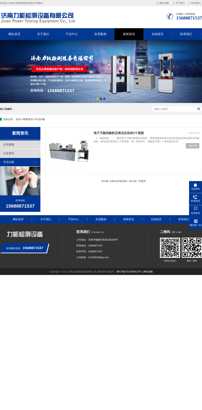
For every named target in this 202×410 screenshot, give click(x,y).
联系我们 (194, 3)
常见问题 (40, 119)
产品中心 (72, 34)
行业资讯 (8, 153)
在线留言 (158, 34)
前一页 (128, 181)
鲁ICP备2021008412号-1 (130, 271)
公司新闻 (8, 144)
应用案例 (100, 34)
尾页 (143, 181)
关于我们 (178, 3)
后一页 (137, 181)
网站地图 (163, 3)
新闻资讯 (129, 34)
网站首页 (14, 34)
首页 (18, 119)
